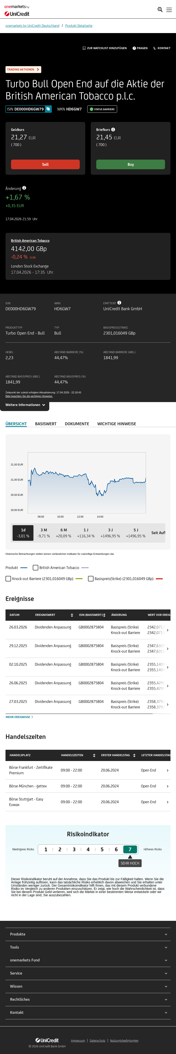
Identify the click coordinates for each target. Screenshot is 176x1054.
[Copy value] (48, 108)
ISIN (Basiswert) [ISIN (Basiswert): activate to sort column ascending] (91, 615)
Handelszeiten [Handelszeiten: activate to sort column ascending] (72, 755)
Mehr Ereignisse (20, 717)
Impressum (78, 1040)
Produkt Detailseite (78, 26)
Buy (131, 164)
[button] (23, 533)
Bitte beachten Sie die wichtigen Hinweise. (29, 396)
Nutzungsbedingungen (124, 1040)
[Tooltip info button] (119, 303)
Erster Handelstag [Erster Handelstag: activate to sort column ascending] (115, 755)
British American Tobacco (30, 240)
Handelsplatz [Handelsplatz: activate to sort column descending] (20, 755)
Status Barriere (104, 109)
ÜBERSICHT (16, 423)
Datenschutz (97, 1040)
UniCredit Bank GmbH (52, 1046)
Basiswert (46, 423)
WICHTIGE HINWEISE (116, 423)
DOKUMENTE (77, 423)
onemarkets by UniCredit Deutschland (32, 26)
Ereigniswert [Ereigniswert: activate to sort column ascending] (45, 615)
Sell (45, 164)
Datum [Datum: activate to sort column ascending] (14, 615)
